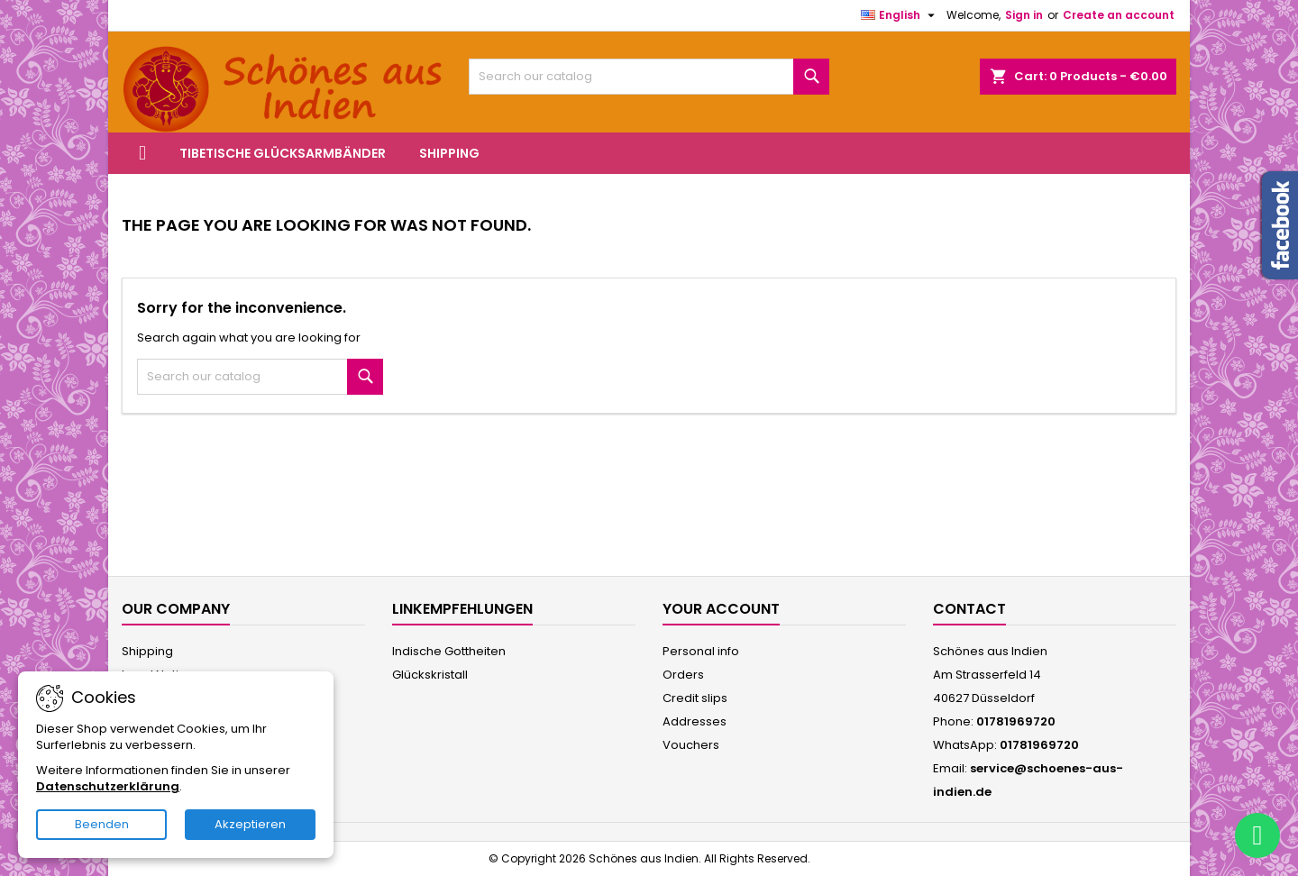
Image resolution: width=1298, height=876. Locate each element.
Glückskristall (430, 674)
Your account (721, 608)
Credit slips (695, 698)
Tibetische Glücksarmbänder (282, 153)
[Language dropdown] (900, 15)
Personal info (701, 651)
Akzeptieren (250, 824)
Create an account (1119, 15)
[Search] (649, 77)
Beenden (102, 824)
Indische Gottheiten (449, 651)
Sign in (1024, 15)
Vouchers (691, 744)
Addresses (695, 721)
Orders (683, 674)
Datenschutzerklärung (107, 786)
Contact (969, 608)
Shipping (449, 153)
